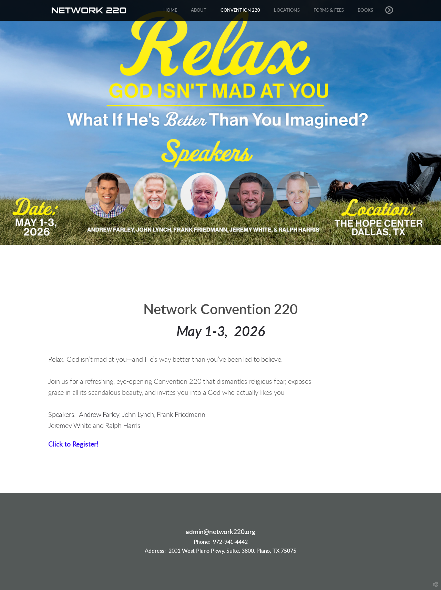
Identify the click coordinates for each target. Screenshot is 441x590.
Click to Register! (73, 444)
